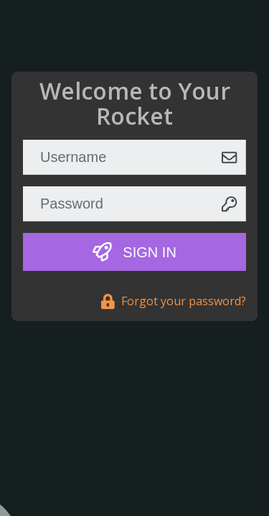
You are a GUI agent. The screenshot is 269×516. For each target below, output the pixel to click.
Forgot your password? (173, 301)
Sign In (134, 252)
